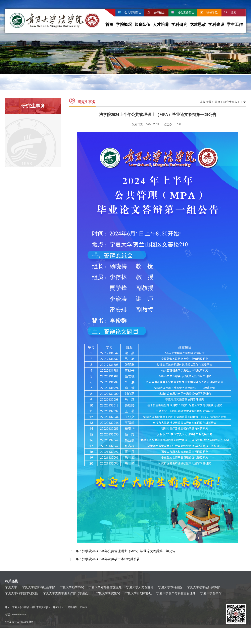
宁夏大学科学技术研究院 (21, 593)
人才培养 (161, 24)
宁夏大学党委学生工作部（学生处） (67, 593)
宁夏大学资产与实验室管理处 (176, 593)
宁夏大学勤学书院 (72, 587)
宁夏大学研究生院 (108, 593)
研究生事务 (230, 102)
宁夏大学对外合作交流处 (105, 587)
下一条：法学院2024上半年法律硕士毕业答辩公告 (104, 559)
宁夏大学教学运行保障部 (203, 587)
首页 (109, 24)
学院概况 (124, 24)
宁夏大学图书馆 (210, 593)
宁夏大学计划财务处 (138, 593)
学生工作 (235, 24)
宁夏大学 (11, 587)
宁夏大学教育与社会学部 (38, 587)
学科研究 (179, 24)
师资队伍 (142, 24)
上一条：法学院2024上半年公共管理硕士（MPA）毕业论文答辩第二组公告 (122, 551)
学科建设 (216, 24)
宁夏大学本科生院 (170, 587)
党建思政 (198, 24)
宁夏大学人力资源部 (139, 587)
